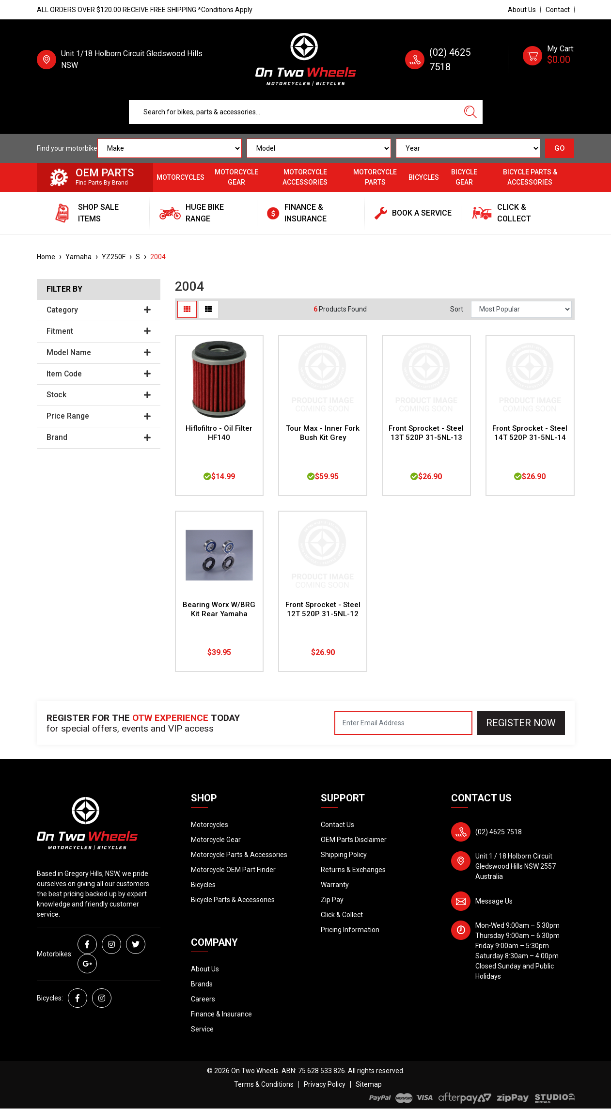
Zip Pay (332, 900)
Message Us (494, 901)
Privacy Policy (324, 1084)
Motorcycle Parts (375, 177)
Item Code (99, 374)
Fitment (99, 331)
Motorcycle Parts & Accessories (239, 855)
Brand (99, 437)
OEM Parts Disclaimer (354, 839)
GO (559, 148)
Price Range (99, 416)
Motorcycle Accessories (305, 177)
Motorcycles (180, 177)
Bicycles (423, 177)
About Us (522, 9)
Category (99, 310)
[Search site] (470, 112)
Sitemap (369, 1084)
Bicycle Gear (464, 177)
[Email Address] (403, 723)
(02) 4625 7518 (498, 832)
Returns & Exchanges (353, 870)
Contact (558, 9)
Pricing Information (350, 930)
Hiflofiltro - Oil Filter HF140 (219, 433)
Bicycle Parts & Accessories (530, 177)
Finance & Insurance (221, 1014)
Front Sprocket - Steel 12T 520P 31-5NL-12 (322, 609)
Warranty (335, 885)
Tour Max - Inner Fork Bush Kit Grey (323, 433)
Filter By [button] (64, 289)
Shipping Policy (344, 855)
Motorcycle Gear (236, 177)
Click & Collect (342, 915)
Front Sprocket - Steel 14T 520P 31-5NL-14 (529, 433)
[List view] (208, 309)
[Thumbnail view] (187, 309)
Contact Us (337, 824)
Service (202, 1029)
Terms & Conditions (264, 1084)
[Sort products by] (521, 309)
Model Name (99, 352)
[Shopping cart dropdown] (549, 59)
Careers (203, 999)
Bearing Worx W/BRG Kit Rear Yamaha (219, 609)
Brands (202, 984)
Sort (456, 309)
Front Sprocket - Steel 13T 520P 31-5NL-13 (426, 433)
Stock (99, 394)
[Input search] (294, 112)
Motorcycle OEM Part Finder (233, 870)
